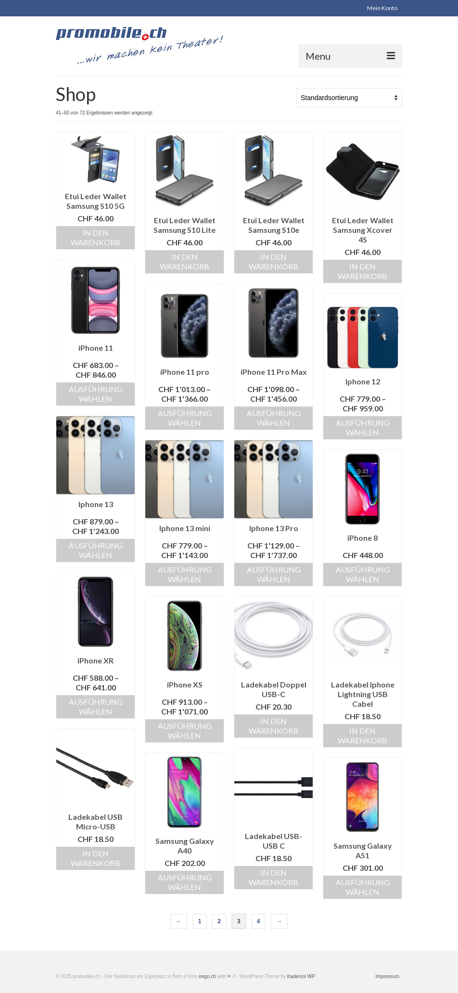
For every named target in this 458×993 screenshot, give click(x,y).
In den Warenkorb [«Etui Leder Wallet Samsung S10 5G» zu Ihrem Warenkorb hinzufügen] (95, 237)
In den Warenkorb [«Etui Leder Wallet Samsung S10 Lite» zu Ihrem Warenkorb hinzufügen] (184, 261)
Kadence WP (301, 976)
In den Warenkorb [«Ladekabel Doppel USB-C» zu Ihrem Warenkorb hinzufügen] (273, 725)
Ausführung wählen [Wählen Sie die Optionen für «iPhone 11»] (96, 393)
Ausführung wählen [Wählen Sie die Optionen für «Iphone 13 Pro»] (274, 574)
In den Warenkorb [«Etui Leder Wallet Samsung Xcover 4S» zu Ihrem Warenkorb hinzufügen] (362, 271)
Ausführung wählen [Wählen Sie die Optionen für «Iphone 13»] (96, 550)
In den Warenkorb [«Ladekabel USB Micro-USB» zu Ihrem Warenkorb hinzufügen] (95, 858)
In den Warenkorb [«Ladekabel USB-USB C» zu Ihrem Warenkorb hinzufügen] (273, 877)
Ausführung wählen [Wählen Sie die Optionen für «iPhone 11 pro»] (185, 417)
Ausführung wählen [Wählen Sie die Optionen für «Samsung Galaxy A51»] (363, 887)
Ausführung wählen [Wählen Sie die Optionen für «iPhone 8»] (363, 574)
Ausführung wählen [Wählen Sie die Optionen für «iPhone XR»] (96, 706)
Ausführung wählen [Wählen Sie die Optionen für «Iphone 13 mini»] (185, 574)
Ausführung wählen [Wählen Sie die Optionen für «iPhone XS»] (185, 730)
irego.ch (207, 976)
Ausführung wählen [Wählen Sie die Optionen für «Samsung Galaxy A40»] (185, 882)
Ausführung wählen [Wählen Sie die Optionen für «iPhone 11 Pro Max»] (274, 417)
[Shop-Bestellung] (349, 97)
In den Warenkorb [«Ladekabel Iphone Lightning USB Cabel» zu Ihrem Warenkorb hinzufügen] (362, 735)
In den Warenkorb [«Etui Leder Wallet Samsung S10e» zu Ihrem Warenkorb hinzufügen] (273, 261)
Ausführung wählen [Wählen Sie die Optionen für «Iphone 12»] (363, 427)
